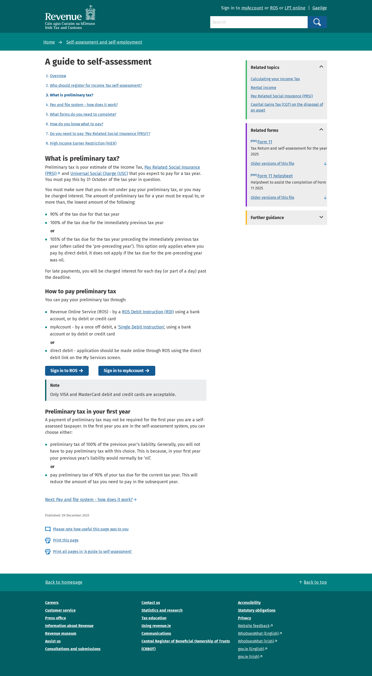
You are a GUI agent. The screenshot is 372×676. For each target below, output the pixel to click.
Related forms (264, 130)
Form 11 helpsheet (275, 176)
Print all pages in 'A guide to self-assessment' (92, 551)
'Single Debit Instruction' (141, 327)
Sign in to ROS (63, 370)
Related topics (265, 67)
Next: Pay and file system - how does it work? (89, 499)
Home (49, 42)
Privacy (244, 618)
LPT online (295, 8)
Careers (52, 602)
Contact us (151, 602)
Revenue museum (60, 633)
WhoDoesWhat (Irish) (256, 641)
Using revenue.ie (156, 625)
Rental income (263, 87)
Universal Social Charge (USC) (99, 173)
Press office (55, 618)
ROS (274, 8)
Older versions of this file (272, 163)
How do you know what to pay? (76, 124)
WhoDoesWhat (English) (258, 633)
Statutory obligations (257, 610)
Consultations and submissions (73, 649)
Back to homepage (63, 582)
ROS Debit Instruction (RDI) (148, 312)
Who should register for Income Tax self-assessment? (96, 85)
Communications (156, 633)
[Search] (259, 22)
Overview (58, 76)
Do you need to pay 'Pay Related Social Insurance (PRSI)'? (100, 133)
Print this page (66, 540)
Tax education (154, 618)
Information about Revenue (69, 625)
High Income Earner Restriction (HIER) (83, 143)
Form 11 (264, 142)
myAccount (252, 8)
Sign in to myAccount (124, 370)
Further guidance (267, 217)
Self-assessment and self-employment (104, 42)
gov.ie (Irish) (248, 656)
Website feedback (254, 625)
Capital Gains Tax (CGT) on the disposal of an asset (287, 107)
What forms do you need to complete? (83, 114)
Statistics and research (162, 610)
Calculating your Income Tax (275, 79)
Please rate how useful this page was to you (91, 529)
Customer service (60, 610)
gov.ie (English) (251, 649)
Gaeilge (319, 8)
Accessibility (249, 602)
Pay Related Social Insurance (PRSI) (282, 96)
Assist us (53, 641)
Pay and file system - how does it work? (84, 104)
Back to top (315, 582)
